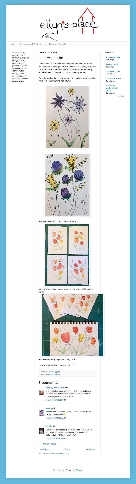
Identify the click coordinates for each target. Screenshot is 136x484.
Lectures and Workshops (32, 44)
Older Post (90, 449)
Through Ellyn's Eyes (59, 44)
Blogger (79, 470)
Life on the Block (113, 79)
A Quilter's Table (113, 57)
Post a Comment (49, 444)
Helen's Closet (112, 64)
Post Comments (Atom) (59, 454)
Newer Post (44, 449)
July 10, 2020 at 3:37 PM (56, 400)
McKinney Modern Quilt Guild (111, 88)
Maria (48, 408)
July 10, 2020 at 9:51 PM (56, 418)
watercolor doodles (53, 374)
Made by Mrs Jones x (55, 388)
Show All (121, 96)
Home (13, 44)
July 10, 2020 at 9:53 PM (56, 438)
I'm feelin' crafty (113, 71)
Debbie (49, 426)
